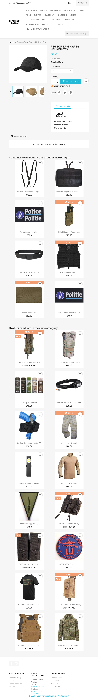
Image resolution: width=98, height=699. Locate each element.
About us (54, 683)
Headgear (49, 15)
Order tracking (15, 678)
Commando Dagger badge (29, 524)
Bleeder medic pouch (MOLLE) (69, 605)
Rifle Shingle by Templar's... (69, 232)
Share (59, 92)
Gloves (37, 15)
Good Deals (57, 24)
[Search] (77, 33)
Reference (59, 121)
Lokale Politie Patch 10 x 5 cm (69, 313)
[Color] (62, 71)
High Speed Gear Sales (37, 29)
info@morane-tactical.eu (36, 692)
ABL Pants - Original (69, 443)
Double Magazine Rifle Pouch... (69, 362)
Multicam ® (31, 10)
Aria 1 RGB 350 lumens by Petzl (69, 403)
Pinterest (70, 92)
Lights (73, 15)
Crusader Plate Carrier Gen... (29, 645)
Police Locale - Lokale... (29, 232)
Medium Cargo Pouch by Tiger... (69, 192)
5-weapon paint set (29, 403)
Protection (69, 19)
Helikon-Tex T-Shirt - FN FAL (29, 605)
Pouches (55, 19)
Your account (16, 673)
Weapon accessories (37, 24)
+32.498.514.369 (23, 3)
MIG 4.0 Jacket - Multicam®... (69, 645)
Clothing (79, 10)
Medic (45, 19)
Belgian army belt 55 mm (29, 272)
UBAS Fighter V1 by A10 (69, 483)
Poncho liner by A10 (29, 313)
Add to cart (70, 81)
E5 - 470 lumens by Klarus (29, 483)
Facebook (11, 663)
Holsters (62, 15)
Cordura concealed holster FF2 (29, 443)
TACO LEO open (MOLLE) (69, 524)
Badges (68, 10)
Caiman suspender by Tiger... (29, 192)
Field (28, 15)
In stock (57, 125)
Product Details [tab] (63, 106)
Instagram (16, 663)
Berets (43, 10)
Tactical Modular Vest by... (69, 272)
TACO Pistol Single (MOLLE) (29, 362)
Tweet (65, 92)
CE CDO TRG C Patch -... (69, 564)
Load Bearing (33, 19)
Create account (15, 684)
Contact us (55, 686)
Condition (58, 128)
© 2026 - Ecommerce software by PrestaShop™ (49, 696)
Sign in (11, 681)
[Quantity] (53, 81)
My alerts (12, 687)
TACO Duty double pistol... (29, 564)
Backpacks (55, 10)
